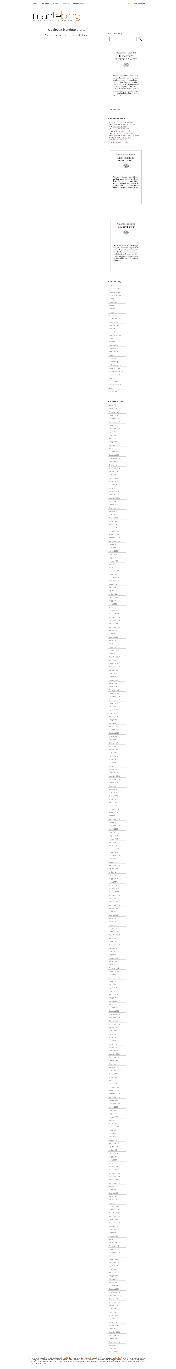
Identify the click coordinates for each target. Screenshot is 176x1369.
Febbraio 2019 (114, 690)
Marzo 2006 (113, 1203)
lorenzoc (112, 342)
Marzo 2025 (113, 448)
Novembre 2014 (114, 859)
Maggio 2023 (113, 521)
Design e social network (124, 122)
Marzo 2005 (113, 1243)
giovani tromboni (115, 332)
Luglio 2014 (113, 872)
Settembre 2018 (114, 706)
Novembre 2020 (114, 620)
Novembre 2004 (114, 1256)
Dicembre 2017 (114, 736)
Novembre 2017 (114, 740)
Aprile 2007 (113, 1160)
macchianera (113, 352)
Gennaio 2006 (114, 1210)
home (35, 4)
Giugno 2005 (113, 1233)
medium (65, 4)
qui (144, 1360)
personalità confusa (116, 371)
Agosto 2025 (113, 432)
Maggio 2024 (113, 481)
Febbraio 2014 (114, 889)
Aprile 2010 (113, 1041)
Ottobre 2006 (113, 1180)
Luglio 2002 (113, 1349)
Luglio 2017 (113, 753)
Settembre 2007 (114, 1143)
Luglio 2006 (113, 1190)
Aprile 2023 (113, 524)
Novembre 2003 (114, 1296)
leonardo (112, 338)
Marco (111, 122)
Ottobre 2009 (113, 1061)
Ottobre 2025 (113, 425)
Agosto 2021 (113, 591)
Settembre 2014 (114, 865)
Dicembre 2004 (114, 1253)
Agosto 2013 (113, 908)
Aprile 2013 (113, 922)
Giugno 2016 (113, 796)
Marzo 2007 (113, 1163)
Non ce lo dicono (129, 124)
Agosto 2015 (113, 829)
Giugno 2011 (113, 994)
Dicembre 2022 (114, 538)
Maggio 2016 (113, 799)
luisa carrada (113, 348)
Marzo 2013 (113, 925)
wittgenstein (113, 391)
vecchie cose (78, 4)
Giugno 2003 (113, 1312)
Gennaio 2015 (114, 852)
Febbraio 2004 (114, 1286)
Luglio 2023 (113, 515)
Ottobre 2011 (113, 981)
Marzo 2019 (113, 687)
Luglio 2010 (113, 1031)
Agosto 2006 (113, 1186)
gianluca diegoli (114, 325)
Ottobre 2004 (113, 1259)
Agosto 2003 (113, 1305)
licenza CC (64, 1358)
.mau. (111, 285)
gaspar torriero (114, 322)
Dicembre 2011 (114, 975)
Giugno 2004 (113, 1272)
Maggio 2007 (113, 1157)
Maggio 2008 (113, 1117)
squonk (111, 378)
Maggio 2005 (113, 1236)
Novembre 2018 (114, 700)
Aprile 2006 (113, 1200)
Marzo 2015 (113, 845)
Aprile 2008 (113, 1120)
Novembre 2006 (114, 1176)
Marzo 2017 (113, 766)
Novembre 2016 (114, 779)
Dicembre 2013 (114, 895)
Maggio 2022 (113, 561)
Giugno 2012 (113, 955)
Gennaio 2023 (114, 534)
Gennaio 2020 (114, 654)
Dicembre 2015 (114, 816)
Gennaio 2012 (114, 971)
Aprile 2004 (113, 1279)
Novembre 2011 (114, 978)
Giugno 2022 (113, 558)
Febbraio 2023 (114, 531)
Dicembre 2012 (114, 935)
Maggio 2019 (113, 680)
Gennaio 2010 (114, 1051)
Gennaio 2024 (114, 495)
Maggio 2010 (113, 1037)
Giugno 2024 (113, 478)
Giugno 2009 (113, 1074)
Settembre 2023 (114, 508)
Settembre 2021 (114, 587)
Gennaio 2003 (114, 1329)
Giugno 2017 (113, 756)
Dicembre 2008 (114, 1094)
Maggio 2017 (113, 759)
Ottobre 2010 (113, 1021)
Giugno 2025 (113, 438)
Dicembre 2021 (114, 577)
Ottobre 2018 (113, 703)
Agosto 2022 (113, 551)
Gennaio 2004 (114, 1289)
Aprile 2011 (113, 1001)
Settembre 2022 (114, 548)
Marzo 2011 (113, 1004)
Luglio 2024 (113, 475)
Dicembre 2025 (114, 419)
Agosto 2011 (113, 988)
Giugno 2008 (113, 1114)
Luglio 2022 (113, 554)
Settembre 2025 (114, 428)
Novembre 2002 (114, 1335)
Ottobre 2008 (113, 1100)
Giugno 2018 (113, 716)
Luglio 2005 (113, 1229)
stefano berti (113, 381)
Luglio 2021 (113, 594)
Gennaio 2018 (114, 733)
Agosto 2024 (113, 472)
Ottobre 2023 (113, 505)
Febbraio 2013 (114, 928)
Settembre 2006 (114, 1183)
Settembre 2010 (114, 1024)
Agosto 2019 (113, 670)
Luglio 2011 (113, 991)
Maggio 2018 (113, 720)
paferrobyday (113, 362)
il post (55, 4)
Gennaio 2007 (114, 1170)
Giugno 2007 (113, 1153)
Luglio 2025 (113, 435)
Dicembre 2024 (114, 458)
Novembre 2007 (114, 1137)
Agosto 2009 (113, 1067)
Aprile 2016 (113, 802)
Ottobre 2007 (113, 1140)
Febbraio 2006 (114, 1206)
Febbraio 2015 (114, 849)
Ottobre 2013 (113, 902)
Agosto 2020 (113, 630)
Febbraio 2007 (114, 1166)
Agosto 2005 (113, 1226)
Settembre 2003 (114, 1302)
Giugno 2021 (113, 597)
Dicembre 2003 (114, 1292)
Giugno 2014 (113, 875)
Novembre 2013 (114, 898)
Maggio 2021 (113, 601)
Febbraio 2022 (114, 571)
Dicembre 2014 (114, 855)
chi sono (45, 4)
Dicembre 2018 (114, 697)
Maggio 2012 (113, 958)
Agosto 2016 (113, 789)
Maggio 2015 (113, 839)
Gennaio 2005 (114, 1249)
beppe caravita (114, 302)
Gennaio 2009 (114, 1090)
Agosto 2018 (113, 710)
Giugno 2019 (113, 677)
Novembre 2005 (114, 1216)
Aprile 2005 (113, 1239)
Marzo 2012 (113, 965)
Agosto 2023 (113, 511)
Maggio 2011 (113, 998)
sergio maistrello (115, 375)
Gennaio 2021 (114, 614)
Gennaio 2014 (114, 892)
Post (131, 3)
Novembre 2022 (114, 541)
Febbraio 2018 (114, 730)
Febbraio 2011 (114, 1008)
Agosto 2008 (113, 1107)
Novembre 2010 (114, 1018)
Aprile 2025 (113, 445)
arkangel (112, 299)
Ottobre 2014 (113, 862)
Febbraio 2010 (114, 1047)
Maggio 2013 (113, 918)
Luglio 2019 (113, 673)
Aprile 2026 (113, 405)
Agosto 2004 (113, 1266)
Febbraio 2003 (114, 1325)
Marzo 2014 (113, 885)
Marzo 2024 (113, 488)
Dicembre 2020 (114, 617)
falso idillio (112, 315)
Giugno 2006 (113, 1193)
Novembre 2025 (114, 422)
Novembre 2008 (114, 1097)
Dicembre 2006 (114, 1173)
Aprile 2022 (113, 564)
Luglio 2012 (113, 951)
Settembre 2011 (114, 984)
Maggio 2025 (113, 442)
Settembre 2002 (114, 1342)
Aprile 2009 (113, 1080)
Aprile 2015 (113, 842)
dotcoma (112, 309)
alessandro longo (115, 292)
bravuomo (112, 305)
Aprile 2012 (113, 961)
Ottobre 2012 (113, 941)
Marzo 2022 (113, 567)
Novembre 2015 (114, 819)
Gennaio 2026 (114, 415)
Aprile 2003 (113, 1319)
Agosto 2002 (113, 1345)
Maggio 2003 (113, 1315)
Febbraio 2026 (114, 412)
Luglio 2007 (113, 1150)
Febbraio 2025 (114, 452)
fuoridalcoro (113, 319)
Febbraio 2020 (114, 650)
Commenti (140, 3)
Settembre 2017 (114, 746)
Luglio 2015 (113, 832)
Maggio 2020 (113, 640)
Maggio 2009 (113, 1077)
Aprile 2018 (113, 723)
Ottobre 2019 (113, 663)
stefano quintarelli (115, 385)
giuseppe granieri (115, 335)
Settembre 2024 (114, 468)
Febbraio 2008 (114, 1127)
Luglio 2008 (113, 1110)
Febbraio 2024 (114, 491)
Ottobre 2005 (113, 1219)
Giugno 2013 (113, 915)
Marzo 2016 (113, 806)
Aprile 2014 (113, 882)
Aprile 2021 (113, 604)
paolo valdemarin (115, 368)
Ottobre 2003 (113, 1299)
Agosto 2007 (113, 1147)
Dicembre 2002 (114, 1332)
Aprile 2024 (113, 485)
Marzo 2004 (113, 1282)
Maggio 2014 (113, 879)
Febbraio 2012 (114, 968)
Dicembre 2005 (114, 1213)
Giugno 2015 (113, 836)
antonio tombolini (115, 295)
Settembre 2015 (114, 826)
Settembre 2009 (114, 1064)
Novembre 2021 (114, 581)
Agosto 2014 (113, 869)
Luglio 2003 (113, 1309)
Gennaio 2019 (114, 693)
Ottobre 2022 (113, 544)
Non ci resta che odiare (124, 131)
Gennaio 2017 (114, 773)
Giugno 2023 (113, 518)
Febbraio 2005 (114, 1246)
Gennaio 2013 (114, 932)
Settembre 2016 (114, 786)
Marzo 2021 (113, 607)
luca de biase (113, 345)
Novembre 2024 (114, 462)
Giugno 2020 (113, 637)
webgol (111, 388)
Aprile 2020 (113, 644)
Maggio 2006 (113, 1196)
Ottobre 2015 (113, 822)
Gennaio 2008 (114, 1130)
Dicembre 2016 (114, 776)
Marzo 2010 (113, 1044)
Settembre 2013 (114, 905)
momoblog (112, 358)
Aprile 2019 (113, 683)
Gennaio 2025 (114, 455)
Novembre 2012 (114, 938)
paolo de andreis (115, 365)
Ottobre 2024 (113, 465)
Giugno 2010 (113, 1034)
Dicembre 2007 (114, 1133)
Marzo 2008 (113, 1123)
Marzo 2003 (113, 1322)
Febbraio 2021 (114, 611)
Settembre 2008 (114, 1104)
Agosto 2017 (113, 750)
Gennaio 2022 (114, 574)
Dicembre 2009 (114, 1054)
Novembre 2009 (114, 1057)
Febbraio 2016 (114, 809)
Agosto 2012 (113, 948)
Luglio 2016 (113, 793)
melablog (112, 355)
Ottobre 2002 (113, 1339)
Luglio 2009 (113, 1071)
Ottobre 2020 (113, 624)
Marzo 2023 (113, 528)
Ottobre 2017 (113, 743)
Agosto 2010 (113, 1027)
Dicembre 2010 (114, 1014)
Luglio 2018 (113, 713)
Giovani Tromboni (88, 1360)
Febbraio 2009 (114, 1087)
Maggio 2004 (113, 1276)
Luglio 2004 (113, 1269)
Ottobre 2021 (113, 584)
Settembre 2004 (114, 1262)
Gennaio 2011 (114, 1011)
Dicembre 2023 (114, 498)
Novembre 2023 (114, 501)
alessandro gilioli (115, 289)
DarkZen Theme (120, 1358)
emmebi (111, 312)
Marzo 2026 (113, 409)
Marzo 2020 (113, 647)
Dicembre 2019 (114, 657)
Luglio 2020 (113, 634)
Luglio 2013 (113, 912)
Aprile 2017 (113, 763)
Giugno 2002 (113, 1352)
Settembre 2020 (114, 627)
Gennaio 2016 (114, 812)
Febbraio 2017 (114, 769)
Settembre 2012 (114, 945)
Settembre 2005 (114, 1223)
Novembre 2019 (114, 660)
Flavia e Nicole (126, 138)
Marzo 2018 (113, 726)
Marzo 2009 (113, 1084)
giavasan (112, 328)
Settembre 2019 (114, 667)
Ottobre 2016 (113, 783)
